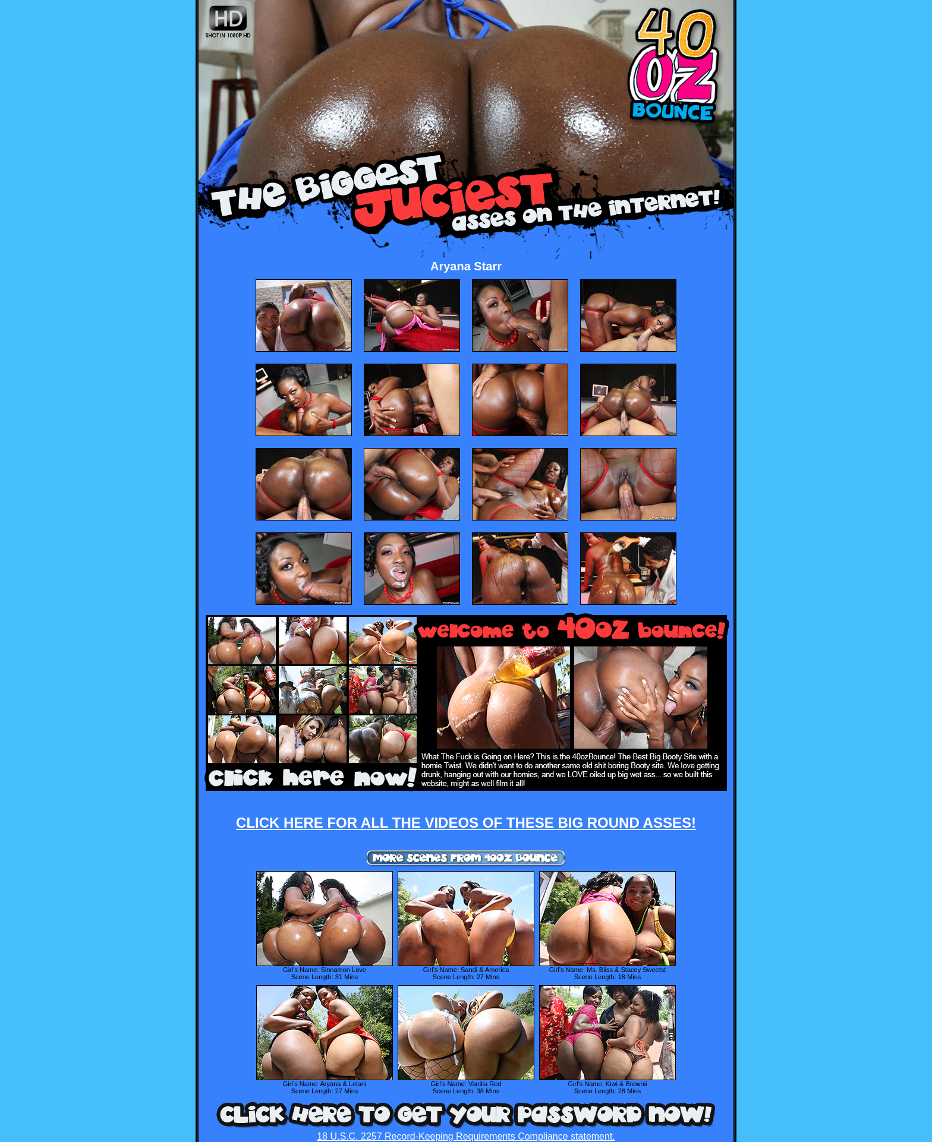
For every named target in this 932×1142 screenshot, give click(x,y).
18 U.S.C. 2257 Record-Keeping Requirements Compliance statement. (466, 1136)
